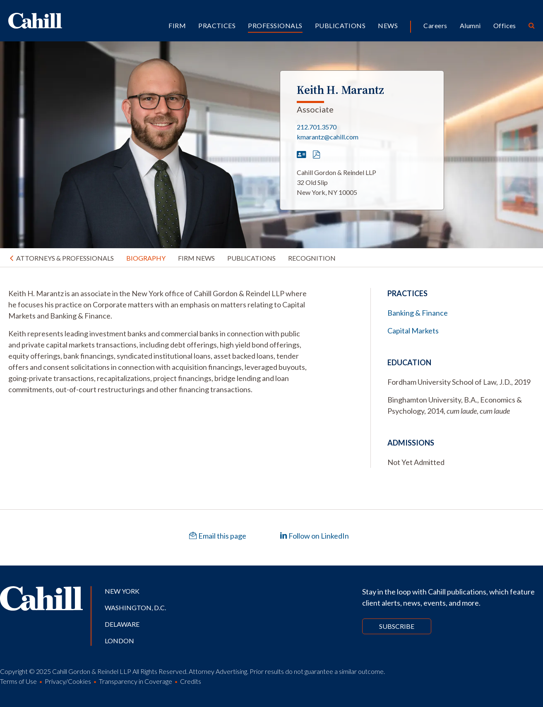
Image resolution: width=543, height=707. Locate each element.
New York (122, 591)
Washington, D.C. (135, 607)
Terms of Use (18, 681)
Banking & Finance (417, 312)
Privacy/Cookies (68, 681)
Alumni (470, 25)
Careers (435, 25)
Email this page (217, 535)
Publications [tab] (251, 258)
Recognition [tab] (312, 258)
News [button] (388, 25)
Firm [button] (177, 25)
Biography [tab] (146, 258)
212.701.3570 (316, 127)
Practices (216, 25)
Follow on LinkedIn (314, 535)
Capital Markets (413, 330)
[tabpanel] (158, 341)
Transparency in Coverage (135, 681)
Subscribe (396, 626)
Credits (190, 681)
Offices (504, 25)
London (119, 641)
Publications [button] (340, 25)
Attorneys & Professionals (65, 258)
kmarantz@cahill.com (327, 137)
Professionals (275, 25)
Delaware (122, 624)
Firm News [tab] (196, 258)
